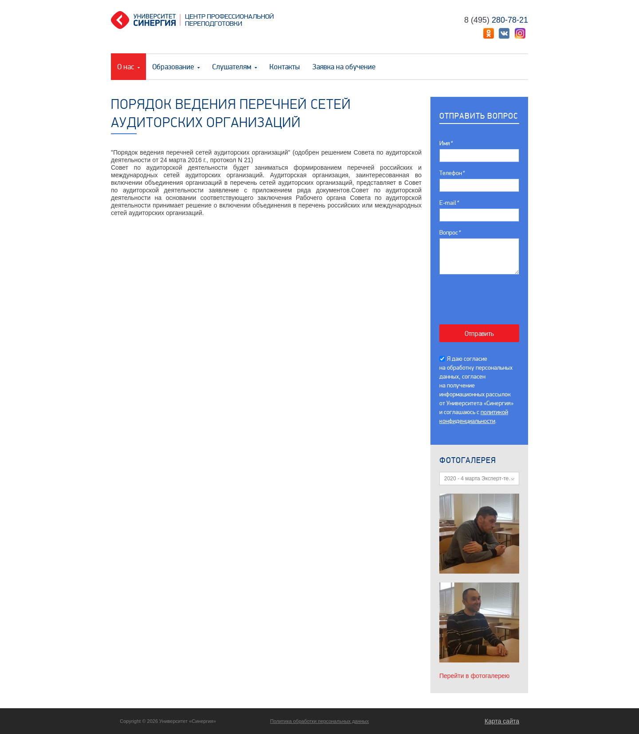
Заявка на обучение (343, 67)
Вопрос (449, 232)
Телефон (451, 173)
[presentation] (484, 294)
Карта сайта (502, 721)
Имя (445, 143)
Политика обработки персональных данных (319, 721)
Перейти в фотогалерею (474, 675)
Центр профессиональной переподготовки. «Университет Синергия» (195, 20)
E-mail (448, 203)
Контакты (284, 67)
